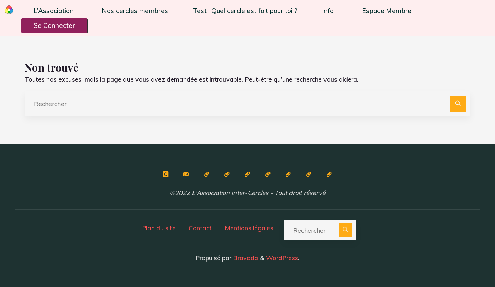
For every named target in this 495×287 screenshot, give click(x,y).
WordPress (282, 258)
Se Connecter (54, 25)
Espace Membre (386, 11)
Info (328, 11)
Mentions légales (249, 228)
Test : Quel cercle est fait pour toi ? (245, 11)
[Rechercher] (458, 104)
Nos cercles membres (135, 11)
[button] (55, 10)
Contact (200, 228)
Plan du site (159, 228)
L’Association (54, 11)
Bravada (244, 258)
